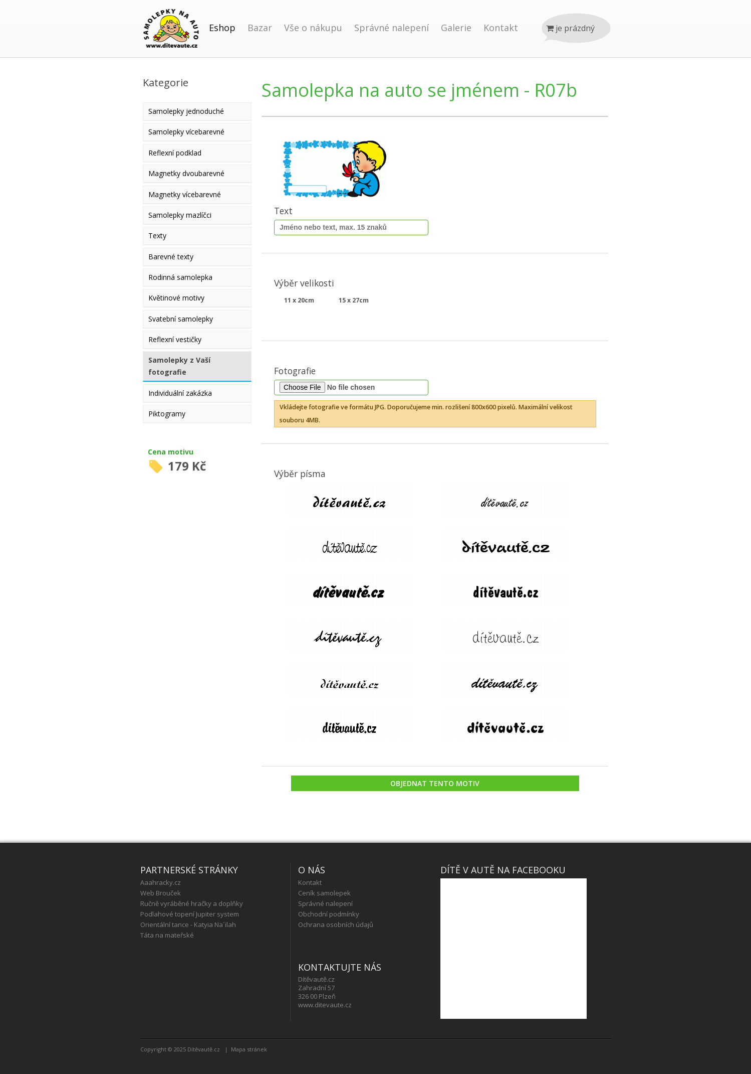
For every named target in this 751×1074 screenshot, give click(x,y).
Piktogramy (166, 413)
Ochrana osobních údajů (335, 924)
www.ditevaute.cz (325, 1004)
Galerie (456, 28)
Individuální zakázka (180, 393)
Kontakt (500, 28)
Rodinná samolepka (180, 277)
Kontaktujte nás (339, 967)
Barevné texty (170, 256)
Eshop (222, 28)
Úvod (171, 39)
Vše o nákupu (313, 28)
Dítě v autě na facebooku (503, 870)
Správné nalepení (391, 28)
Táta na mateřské (167, 935)
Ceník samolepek (324, 892)
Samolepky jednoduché (186, 111)
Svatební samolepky (180, 319)
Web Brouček (160, 892)
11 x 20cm (299, 300)
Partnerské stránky (189, 870)
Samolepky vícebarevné (186, 131)
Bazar (259, 28)
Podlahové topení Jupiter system (189, 913)
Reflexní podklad (174, 153)
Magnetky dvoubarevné (186, 173)
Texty (157, 235)
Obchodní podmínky (328, 913)
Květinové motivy (176, 297)
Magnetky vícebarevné (184, 194)
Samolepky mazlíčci (179, 215)
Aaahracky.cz (160, 882)
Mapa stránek (249, 1049)
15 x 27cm (354, 300)
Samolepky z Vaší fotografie (179, 366)
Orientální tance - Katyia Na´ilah (188, 924)
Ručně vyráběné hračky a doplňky (191, 903)
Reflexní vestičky (174, 339)
